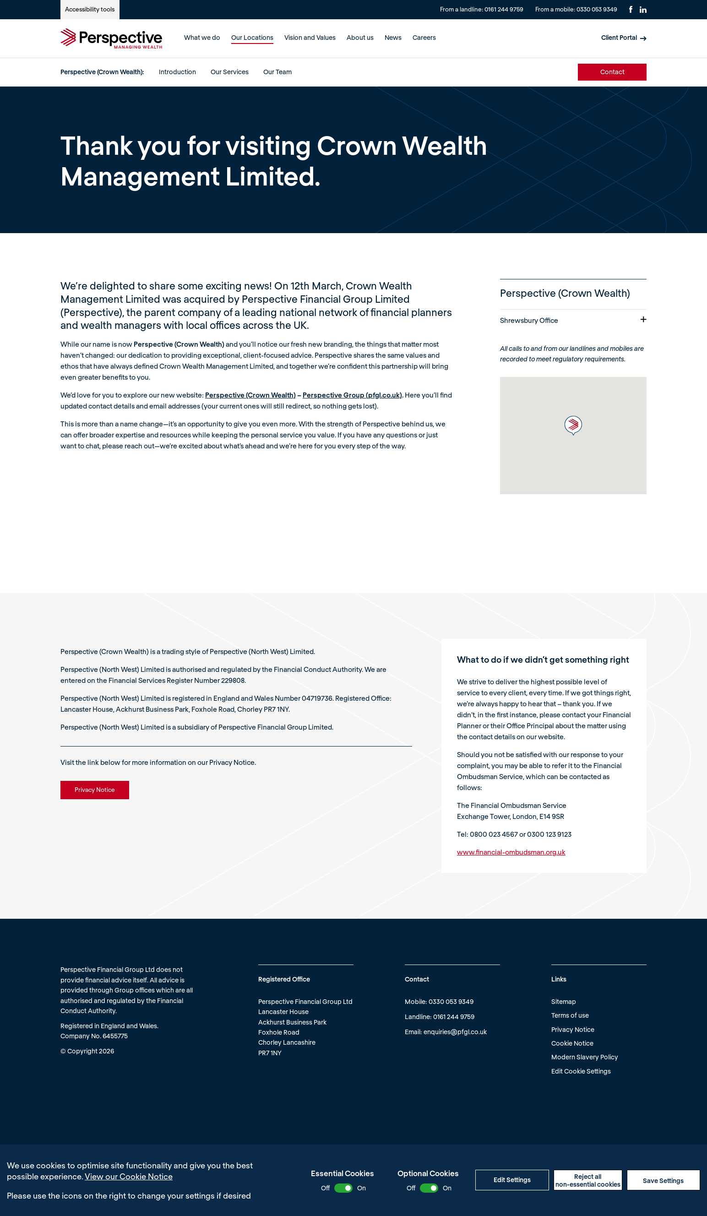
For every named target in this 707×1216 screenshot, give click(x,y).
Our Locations (252, 37)
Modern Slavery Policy (584, 1057)
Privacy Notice (572, 1029)
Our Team (277, 72)
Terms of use (570, 1015)
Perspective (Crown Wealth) (250, 395)
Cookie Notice (572, 1043)
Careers (424, 37)
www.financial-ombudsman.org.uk (511, 852)
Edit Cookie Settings (581, 1071)
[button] (573, 426)
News (393, 37)
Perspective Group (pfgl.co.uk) (352, 395)
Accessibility (89, 9)
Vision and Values (310, 37)
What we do (202, 37)
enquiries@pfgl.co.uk (455, 1032)
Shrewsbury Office (573, 320)
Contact (612, 72)
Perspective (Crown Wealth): (102, 72)
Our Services (230, 72)
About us (360, 37)
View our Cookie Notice (129, 1176)
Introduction (177, 72)
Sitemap (563, 1001)
